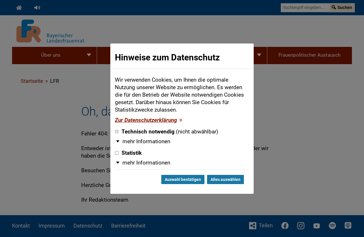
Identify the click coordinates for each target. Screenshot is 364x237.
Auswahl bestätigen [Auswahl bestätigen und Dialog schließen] (183, 179)
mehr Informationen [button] (146, 141)
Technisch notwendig (166, 132)
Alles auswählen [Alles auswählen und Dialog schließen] (225, 179)
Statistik (128, 153)
